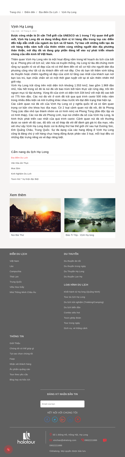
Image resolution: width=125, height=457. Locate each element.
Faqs (12, 359)
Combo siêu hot (72, 312)
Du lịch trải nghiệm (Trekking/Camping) (84, 302)
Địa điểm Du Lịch (19, 158)
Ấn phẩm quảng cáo (20, 369)
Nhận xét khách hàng (20, 364)
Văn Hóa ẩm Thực (20, 163)
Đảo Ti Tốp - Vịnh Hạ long (80, 235)
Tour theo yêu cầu (19, 374)
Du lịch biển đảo (72, 307)
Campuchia (15, 271)
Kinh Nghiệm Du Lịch (21, 174)
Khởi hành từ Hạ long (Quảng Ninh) (82, 292)
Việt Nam (14, 261)
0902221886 (90, 440)
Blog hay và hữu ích (20, 379)
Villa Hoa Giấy (17, 287)
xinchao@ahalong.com (64, 440)
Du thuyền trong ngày (75, 266)
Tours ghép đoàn (72, 318)
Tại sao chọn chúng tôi (21, 353)
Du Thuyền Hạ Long (74, 271)
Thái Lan (14, 276)
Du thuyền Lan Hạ (73, 276)
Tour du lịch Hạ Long (74, 297)
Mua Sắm (15, 168)
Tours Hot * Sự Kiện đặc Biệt (25, 179)
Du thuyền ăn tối (72, 261)
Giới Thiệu (15, 343)
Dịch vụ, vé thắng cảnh (75, 328)
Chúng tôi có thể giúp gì (22, 348)
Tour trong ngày (72, 323)
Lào (11, 266)
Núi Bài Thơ (17, 235)
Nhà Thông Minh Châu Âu (23, 292)
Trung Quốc (16, 282)
